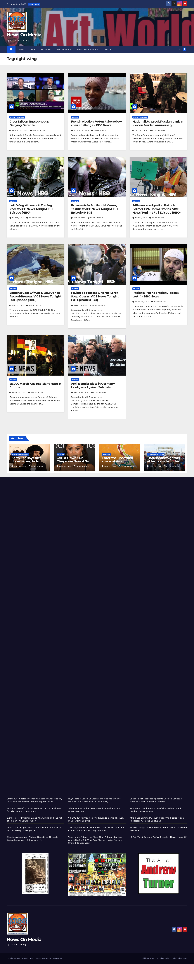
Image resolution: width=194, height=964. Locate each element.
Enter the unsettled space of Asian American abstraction (119, 461)
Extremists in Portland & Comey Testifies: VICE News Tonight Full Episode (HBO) (94, 209)
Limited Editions (180, 958)
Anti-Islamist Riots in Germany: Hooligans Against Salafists (93, 385)
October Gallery (164, 958)
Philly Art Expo (148, 958)
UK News (75, 117)
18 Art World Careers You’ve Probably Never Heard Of (158, 837)
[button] (180, 49)
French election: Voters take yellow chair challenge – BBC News (96, 123)
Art (33, 49)
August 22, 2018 (20, 130)
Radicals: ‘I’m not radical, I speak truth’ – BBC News (155, 294)
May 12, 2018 (18, 305)
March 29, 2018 (81, 392)
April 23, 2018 (19, 392)
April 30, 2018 (81, 305)
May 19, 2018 (18, 218)
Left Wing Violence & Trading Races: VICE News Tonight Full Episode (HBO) (31, 209)
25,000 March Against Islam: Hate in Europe (35, 385)
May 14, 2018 (141, 218)
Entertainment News (20, 454)
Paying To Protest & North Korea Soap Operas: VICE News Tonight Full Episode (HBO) (95, 296)
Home (21, 49)
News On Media (24, 35)
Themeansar (57, 958)
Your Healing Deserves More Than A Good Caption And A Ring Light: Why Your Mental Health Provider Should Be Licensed (95, 840)
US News (46, 49)
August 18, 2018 (82, 130)
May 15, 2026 (20, 466)
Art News (63, 49)
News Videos (37, 130)
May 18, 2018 (80, 218)
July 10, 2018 (141, 130)
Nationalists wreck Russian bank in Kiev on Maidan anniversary (157, 123)
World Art (107, 454)
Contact (109, 49)
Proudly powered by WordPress (20, 958)
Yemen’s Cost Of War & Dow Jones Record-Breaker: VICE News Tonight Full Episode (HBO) (35, 296)
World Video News (17, 117)
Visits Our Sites (86, 49)
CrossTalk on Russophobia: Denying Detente (29, 123)
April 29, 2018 (142, 302)
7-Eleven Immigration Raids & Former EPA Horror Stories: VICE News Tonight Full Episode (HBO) (156, 209)
